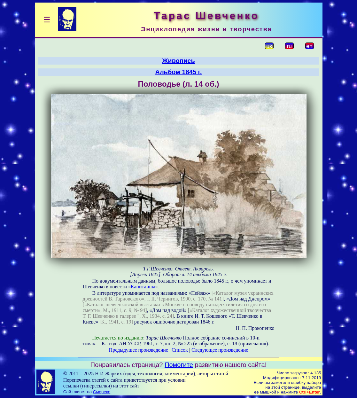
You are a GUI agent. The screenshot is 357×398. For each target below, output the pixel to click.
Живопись (178, 60)
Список (180, 350)
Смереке (101, 391)
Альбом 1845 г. (178, 71)
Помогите (179, 364)
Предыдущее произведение (138, 350)
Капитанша (143, 286)
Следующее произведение (219, 350)
